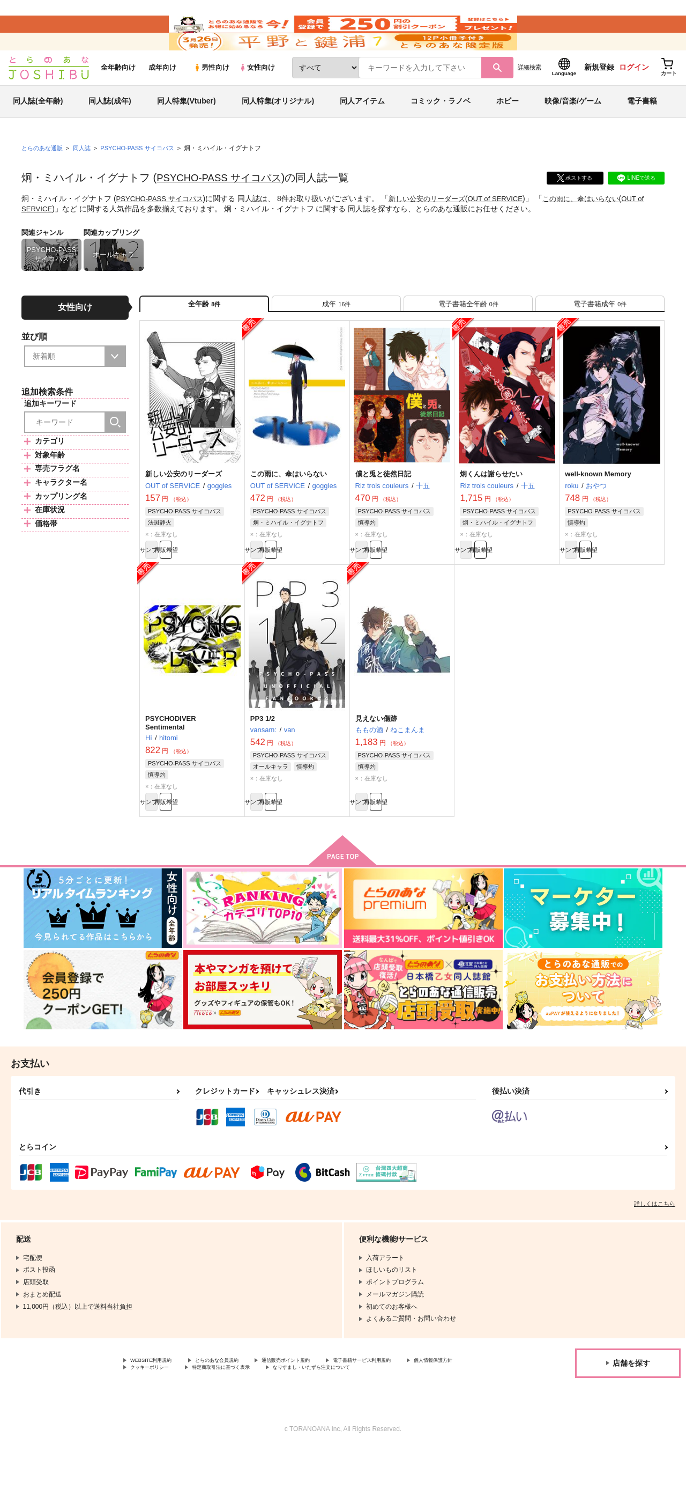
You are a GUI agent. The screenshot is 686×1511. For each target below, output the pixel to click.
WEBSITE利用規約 (157, 1410)
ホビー (507, 131)
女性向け (257, 97)
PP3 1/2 (262, 762)
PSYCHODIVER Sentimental (174, 766)
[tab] (336, 337)
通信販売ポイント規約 (321, 1410)
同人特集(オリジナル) (278, 131)
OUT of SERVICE (509, 228)
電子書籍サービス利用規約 (414, 1410)
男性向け (211, 97)
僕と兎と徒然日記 (383, 512)
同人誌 (86, 177)
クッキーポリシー (230, 1420)
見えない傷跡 (376, 762)
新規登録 (599, 97)
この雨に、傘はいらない (599, 228)
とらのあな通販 (43, 177)
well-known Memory (598, 512)
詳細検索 (529, 97)
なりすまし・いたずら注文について (181, 1429)
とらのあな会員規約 (237, 1410)
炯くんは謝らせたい (491, 512)
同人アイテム (362, 131)
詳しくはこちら (654, 1253)
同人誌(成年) (109, 131)
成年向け (162, 97)
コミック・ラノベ (441, 131)
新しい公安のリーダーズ (436, 228)
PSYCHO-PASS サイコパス (223, 207)
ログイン (634, 97)
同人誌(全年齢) (38, 131)
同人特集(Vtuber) (186, 131)
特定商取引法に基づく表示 (317, 1420)
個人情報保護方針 (156, 1420)
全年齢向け (118, 97)
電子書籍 (642, 131)
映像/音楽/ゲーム (573, 131)
